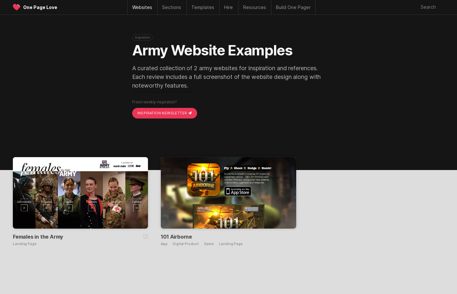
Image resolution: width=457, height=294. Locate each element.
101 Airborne (176, 236)
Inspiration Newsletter (164, 113)
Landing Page (25, 244)
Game (209, 244)
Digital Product (186, 244)
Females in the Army (38, 236)
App (164, 244)
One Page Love (40, 7)
